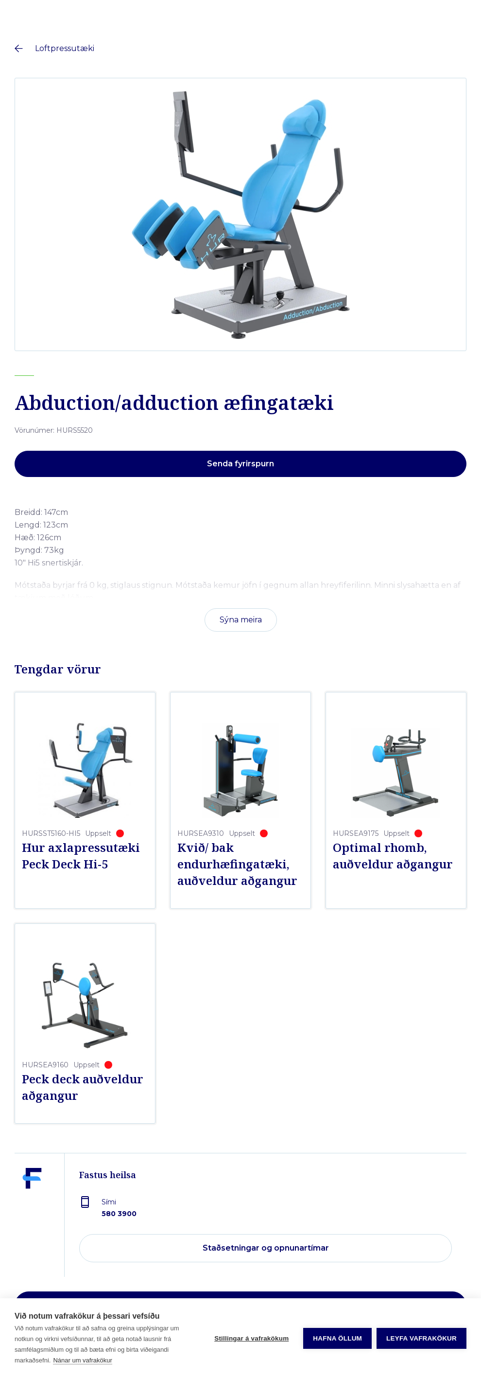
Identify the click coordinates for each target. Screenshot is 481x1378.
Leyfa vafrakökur (421, 1338)
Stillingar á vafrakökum (251, 1338)
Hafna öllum (337, 1338)
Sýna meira (241, 619)
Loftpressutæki (64, 48)
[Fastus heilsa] (32, 1222)
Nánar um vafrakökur (82, 1360)
